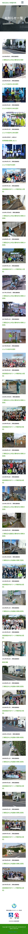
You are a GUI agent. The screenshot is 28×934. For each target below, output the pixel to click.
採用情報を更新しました (9, 141)
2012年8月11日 (6, 608)
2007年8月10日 (6, 860)
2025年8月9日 (6, 56)
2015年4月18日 (6, 477)
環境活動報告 (15, 56)
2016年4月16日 (6, 423)
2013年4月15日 (6, 581)
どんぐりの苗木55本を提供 (10, 108)
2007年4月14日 (6, 884)
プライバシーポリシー (13, 932)
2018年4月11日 (6, 266)
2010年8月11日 (6, 683)
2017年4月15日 (6, 370)
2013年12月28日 (6, 557)
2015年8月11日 (6, 450)
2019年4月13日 (6, 186)
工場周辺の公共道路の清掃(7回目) (13, 560)
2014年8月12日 (6, 530)
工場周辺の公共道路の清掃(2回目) (13, 813)
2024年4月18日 (6, 105)
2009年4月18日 (6, 782)
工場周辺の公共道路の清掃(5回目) (13, 686)
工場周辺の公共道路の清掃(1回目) (13, 864)
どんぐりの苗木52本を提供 (10, 133)
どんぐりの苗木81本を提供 (10, 84)
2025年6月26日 (6, 81)
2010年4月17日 (6, 707)
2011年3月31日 (6, 659)
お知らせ (14, 137)
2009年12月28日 (6, 734)
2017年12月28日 (6, 292)
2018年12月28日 (6, 212)
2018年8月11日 (6, 239)
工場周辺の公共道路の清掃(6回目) (13, 611)
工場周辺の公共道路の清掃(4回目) (13, 737)
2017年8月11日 (6, 319)
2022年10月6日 (6, 137)
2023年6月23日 (6, 129)
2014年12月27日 (6, 503)
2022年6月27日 (6, 161)
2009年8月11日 (6, 758)
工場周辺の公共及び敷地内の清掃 (12, 60)
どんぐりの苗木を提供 (8, 165)
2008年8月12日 (6, 809)
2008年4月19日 (6, 833)
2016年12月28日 (6, 397)
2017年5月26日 (6, 346)
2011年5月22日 (6, 632)
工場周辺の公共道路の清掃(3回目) (13, 762)
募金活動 (5, 662)
